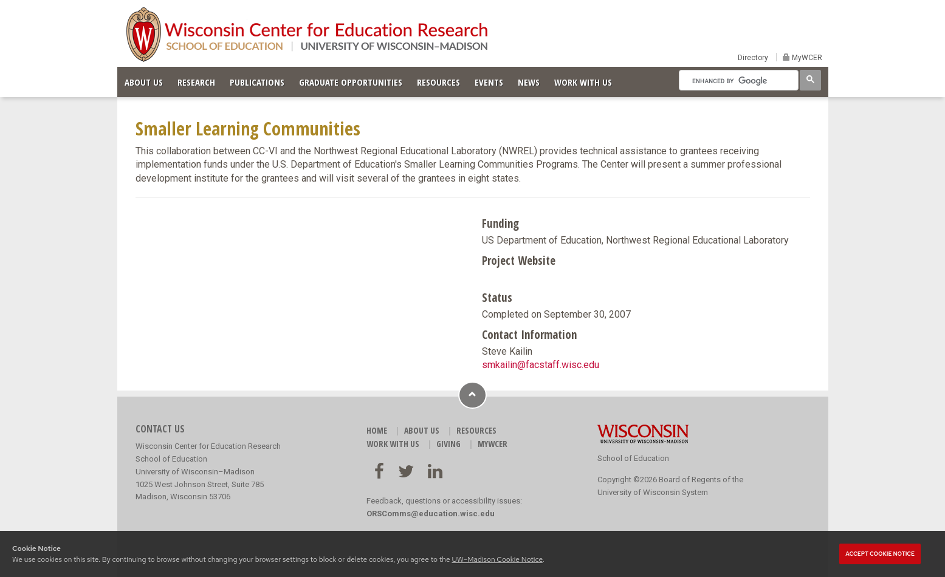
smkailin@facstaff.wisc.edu (540, 364)
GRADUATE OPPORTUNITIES (350, 82)
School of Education (633, 458)
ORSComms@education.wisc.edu (430, 513)
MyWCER (806, 57)
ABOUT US (144, 82)
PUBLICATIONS (257, 82)
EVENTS (489, 82)
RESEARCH (196, 82)
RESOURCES (438, 82)
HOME (376, 430)
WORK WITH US (583, 82)
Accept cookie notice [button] (880, 554)
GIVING (448, 443)
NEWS (529, 82)
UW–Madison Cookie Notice (497, 559)
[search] (737, 80)
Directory (753, 57)
